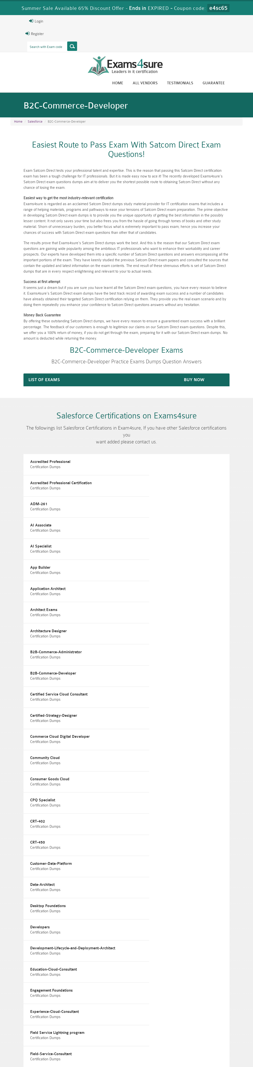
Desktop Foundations (152, 735)
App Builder (144, 511)
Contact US (119, 1053)
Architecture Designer (31, 567)
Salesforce (35, 123)
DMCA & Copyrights (152, 1053)
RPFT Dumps (146, 1028)
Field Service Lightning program (161, 819)
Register (16, 33)
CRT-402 (141, 679)
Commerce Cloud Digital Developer (164, 623)
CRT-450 (20, 707)
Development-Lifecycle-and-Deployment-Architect (176, 763)
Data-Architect (25, 735)
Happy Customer (132, 999)
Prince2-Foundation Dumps (224, 1030)
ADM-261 (21, 483)
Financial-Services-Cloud (155, 847)
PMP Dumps (67, 1028)
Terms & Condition (88, 1053)
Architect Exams (147, 539)
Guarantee (232, 83)
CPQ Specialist (25, 679)
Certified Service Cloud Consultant (162, 595)
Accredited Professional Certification (165, 456)
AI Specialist (23, 511)
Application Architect (30, 539)
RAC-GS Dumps (106, 1028)
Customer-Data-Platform (155, 707)
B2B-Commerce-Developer (36, 595)
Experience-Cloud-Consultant (37, 819)
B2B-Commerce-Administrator (160, 567)
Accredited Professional (33, 456)
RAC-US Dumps (185, 1028)
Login (18, 21)
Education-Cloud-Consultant (36, 791)
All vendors (163, 83)
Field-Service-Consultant (33, 847)
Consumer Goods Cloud (153, 651)
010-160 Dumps (28, 1036)
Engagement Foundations (155, 791)
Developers (22, 763)
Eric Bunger (131, 990)
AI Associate (144, 483)
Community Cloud (27, 651)
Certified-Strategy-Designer (36, 623)
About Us (34, 1053)
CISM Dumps (28, 1028)
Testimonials (199, 83)
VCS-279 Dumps (67, 1036)
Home (136, 83)
